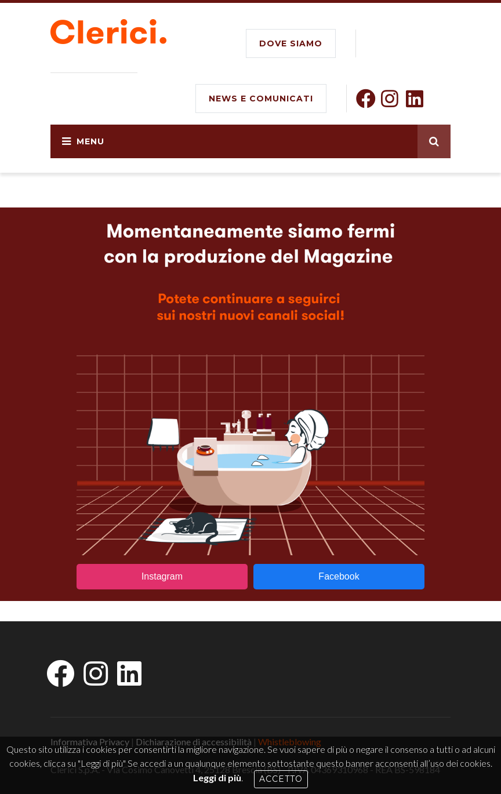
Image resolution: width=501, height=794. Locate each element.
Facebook (338, 576)
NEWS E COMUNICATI (261, 98)
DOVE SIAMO (290, 43)
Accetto (281, 779)
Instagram (162, 576)
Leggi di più (217, 777)
